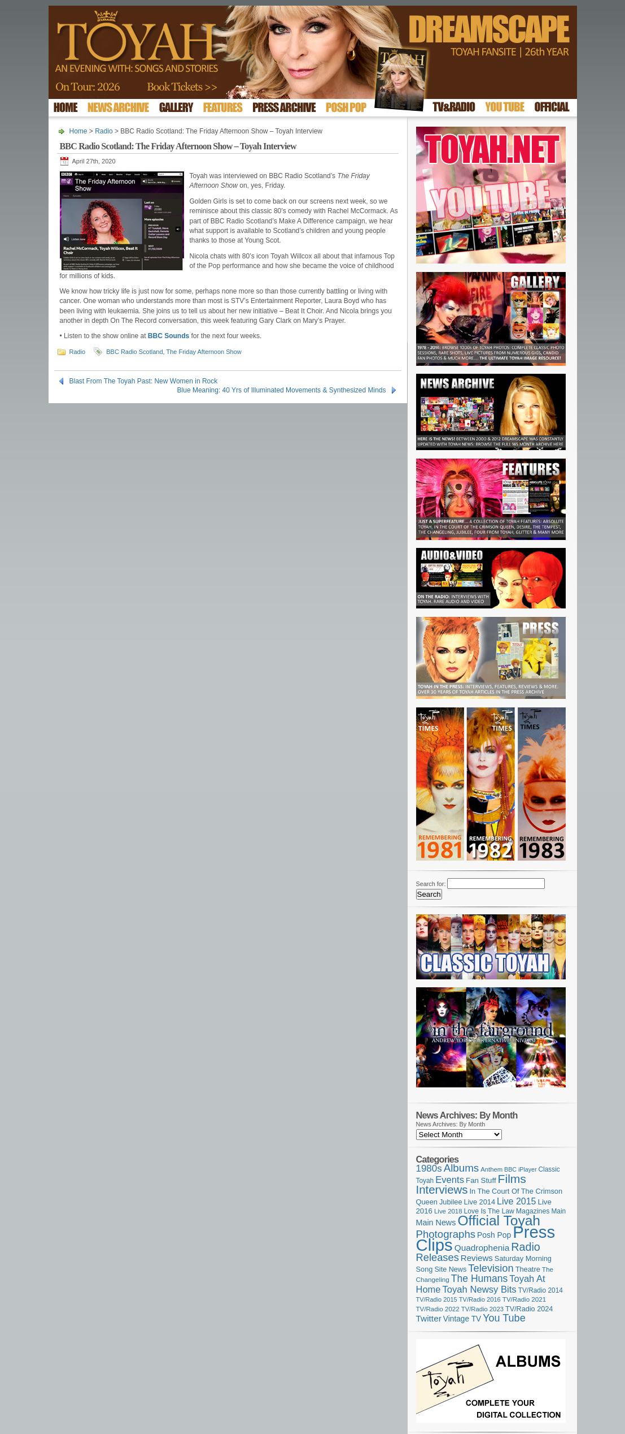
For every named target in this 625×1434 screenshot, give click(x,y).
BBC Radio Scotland (134, 351)
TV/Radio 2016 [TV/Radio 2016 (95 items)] (480, 1299)
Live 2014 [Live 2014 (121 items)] (480, 1202)
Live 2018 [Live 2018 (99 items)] (448, 1211)
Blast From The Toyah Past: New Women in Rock (143, 381)
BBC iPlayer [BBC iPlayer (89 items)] (520, 1169)
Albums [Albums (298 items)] (461, 1168)
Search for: (431, 883)
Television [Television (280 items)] (490, 1268)
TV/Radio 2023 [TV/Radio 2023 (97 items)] (482, 1309)
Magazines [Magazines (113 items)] (533, 1211)
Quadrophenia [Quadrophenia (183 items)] (482, 1247)
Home (78, 131)
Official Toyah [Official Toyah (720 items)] (498, 1220)
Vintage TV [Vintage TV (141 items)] (462, 1319)
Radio (103, 131)
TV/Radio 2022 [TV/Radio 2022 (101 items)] (438, 1309)
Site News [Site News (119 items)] (450, 1269)
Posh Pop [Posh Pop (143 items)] (494, 1234)
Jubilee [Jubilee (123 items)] (450, 1202)
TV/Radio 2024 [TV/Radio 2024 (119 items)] (529, 1309)
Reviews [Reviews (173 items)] (477, 1258)
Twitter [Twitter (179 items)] (429, 1318)
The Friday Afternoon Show (203, 351)
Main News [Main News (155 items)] (436, 1222)
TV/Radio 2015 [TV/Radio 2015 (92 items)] (436, 1299)
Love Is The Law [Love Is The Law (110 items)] (489, 1211)
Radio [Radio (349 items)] (525, 1247)
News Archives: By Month (451, 1124)
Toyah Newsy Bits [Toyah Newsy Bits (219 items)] (479, 1289)
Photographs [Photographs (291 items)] (446, 1234)
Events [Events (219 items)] (449, 1179)
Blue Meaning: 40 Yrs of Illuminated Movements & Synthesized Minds (281, 390)
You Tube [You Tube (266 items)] (504, 1318)
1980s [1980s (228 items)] (429, 1168)
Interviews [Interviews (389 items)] (442, 1189)
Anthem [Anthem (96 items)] (491, 1169)
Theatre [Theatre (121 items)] (527, 1269)
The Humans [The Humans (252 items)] (479, 1278)
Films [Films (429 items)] (512, 1178)
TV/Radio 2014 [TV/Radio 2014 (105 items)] (540, 1290)
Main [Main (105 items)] (558, 1211)
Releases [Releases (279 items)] (437, 1257)
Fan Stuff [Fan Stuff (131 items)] (481, 1180)
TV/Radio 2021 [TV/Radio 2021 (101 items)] (524, 1299)
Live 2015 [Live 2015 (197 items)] (516, 1201)
